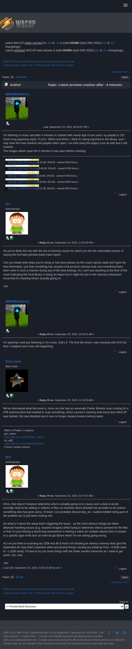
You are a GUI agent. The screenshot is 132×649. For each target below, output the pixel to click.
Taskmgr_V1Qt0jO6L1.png (20, 175)
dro (8, 204)
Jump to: (124, 601)
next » (126, 71)
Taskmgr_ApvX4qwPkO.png (21, 168)
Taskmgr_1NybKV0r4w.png (20, 188)
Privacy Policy (29, 636)
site (45, 636)
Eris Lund (13, 361)
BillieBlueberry (17, 94)
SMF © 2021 (23, 632)
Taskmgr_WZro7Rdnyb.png (21, 162)
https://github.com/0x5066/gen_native (24, 437)
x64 (57, 43)
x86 (49, 43)
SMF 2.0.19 (9, 632)
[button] (125, 5)
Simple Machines (39, 632)
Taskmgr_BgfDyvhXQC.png (21, 181)
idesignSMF (63, 632)
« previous (116, 71)
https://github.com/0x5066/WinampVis (24, 443)
